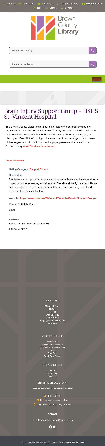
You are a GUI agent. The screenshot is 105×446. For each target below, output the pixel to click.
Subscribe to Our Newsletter (52, 388)
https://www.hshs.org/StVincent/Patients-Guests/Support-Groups (58, 198)
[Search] (92, 50)
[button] (52, 97)
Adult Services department (38, 146)
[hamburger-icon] (97, 79)
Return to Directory (15, 160)
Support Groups (39, 169)
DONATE (52, 414)
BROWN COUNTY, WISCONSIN (73, 443)
